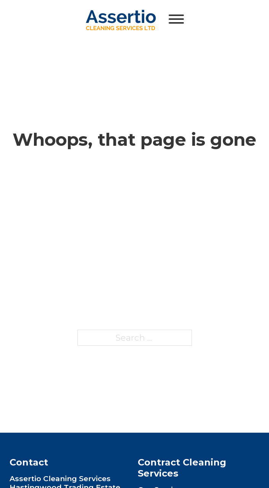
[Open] (176, 19)
